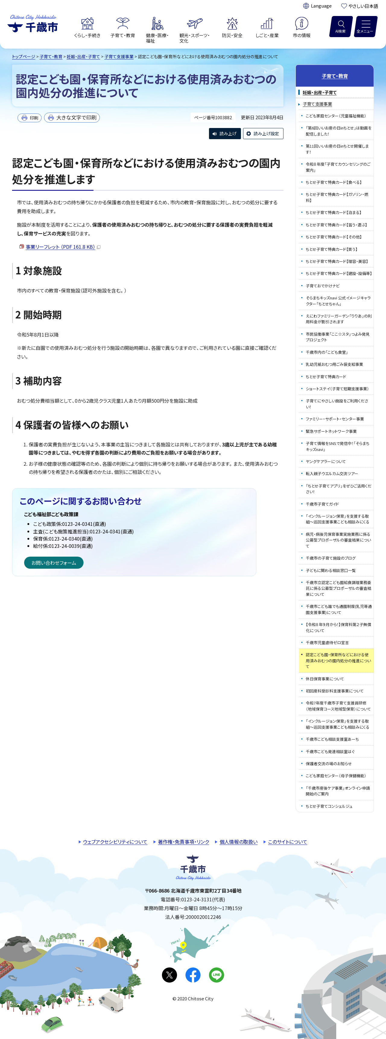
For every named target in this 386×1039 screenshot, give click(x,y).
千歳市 (32, 22)
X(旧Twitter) (169, 975)
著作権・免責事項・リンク (183, 841)
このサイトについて (287, 841)
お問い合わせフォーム (53, 562)
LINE (216, 975)
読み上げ (228, 133)
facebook (193, 975)
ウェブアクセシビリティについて (115, 841)
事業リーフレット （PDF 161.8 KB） (63, 246)
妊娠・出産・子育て (83, 56)
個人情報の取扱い (239, 841)
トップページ (23, 56)
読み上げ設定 (266, 133)
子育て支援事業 (119, 56)
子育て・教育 (51, 56)
